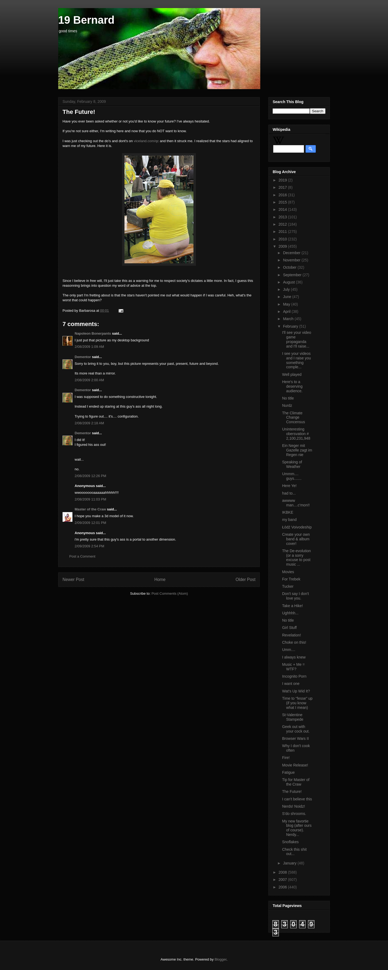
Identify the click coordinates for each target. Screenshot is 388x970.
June (287, 297)
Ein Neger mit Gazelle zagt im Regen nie (297, 450)
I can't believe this (297, 799)
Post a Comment (82, 556)
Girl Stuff (289, 627)
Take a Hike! (292, 606)
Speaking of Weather (292, 464)
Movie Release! (295, 765)
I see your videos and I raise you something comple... (296, 360)
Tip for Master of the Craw (295, 782)
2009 (283, 246)
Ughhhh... (290, 613)
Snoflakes (290, 842)
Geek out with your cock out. (296, 728)
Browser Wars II (295, 738)
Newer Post (73, 579)
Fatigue (288, 772)
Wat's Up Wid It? (296, 691)
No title (288, 398)
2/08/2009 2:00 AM (89, 380)
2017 (283, 187)
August (289, 282)
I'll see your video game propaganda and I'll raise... (296, 339)
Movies (288, 572)
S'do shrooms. (294, 813)
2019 (283, 180)
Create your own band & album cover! (296, 539)
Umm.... (288, 649)
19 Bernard (86, 20)
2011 (283, 231)
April (287, 311)
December (292, 253)
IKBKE (287, 512)
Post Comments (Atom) (169, 593)
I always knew (294, 657)
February (291, 326)
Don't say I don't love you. (295, 595)
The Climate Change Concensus (293, 417)
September (292, 275)
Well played (292, 374)
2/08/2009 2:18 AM (89, 423)
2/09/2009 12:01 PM (90, 523)
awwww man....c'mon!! (296, 502)
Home (160, 579)
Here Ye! (289, 486)
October (290, 267)
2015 (283, 202)
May (287, 304)
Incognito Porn (294, 676)
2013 (283, 217)
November (292, 260)
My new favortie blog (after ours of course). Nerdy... (296, 828)
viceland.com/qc (146, 141)
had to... (289, 493)
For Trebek (291, 579)
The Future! (292, 791)
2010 (283, 239)
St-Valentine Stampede (292, 717)
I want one (291, 683)
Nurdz (287, 405)
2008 (283, 872)
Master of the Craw (90, 509)
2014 (283, 209)
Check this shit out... (294, 851)
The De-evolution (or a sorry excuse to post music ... (296, 557)
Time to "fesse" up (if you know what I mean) (297, 703)
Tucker (287, 586)
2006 (283, 887)
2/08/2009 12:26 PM (90, 476)
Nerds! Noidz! (293, 806)
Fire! (286, 757)
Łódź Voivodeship (297, 527)
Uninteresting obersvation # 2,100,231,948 (296, 433)
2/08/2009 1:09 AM (89, 347)
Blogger (220, 959)
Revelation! (291, 635)
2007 (283, 879)
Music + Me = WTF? (293, 666)
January (290, 863)
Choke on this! (294, 642)
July (287, 289)
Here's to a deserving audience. (292, 386)
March (289, 319)
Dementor (83, 357)
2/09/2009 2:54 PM (89, 546)
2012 (283, 224)
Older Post (245, 579)
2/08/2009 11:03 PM (90, 499)
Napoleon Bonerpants (93, 333)
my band (289, 519)
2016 (283, 195)
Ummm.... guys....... (292, 476)
